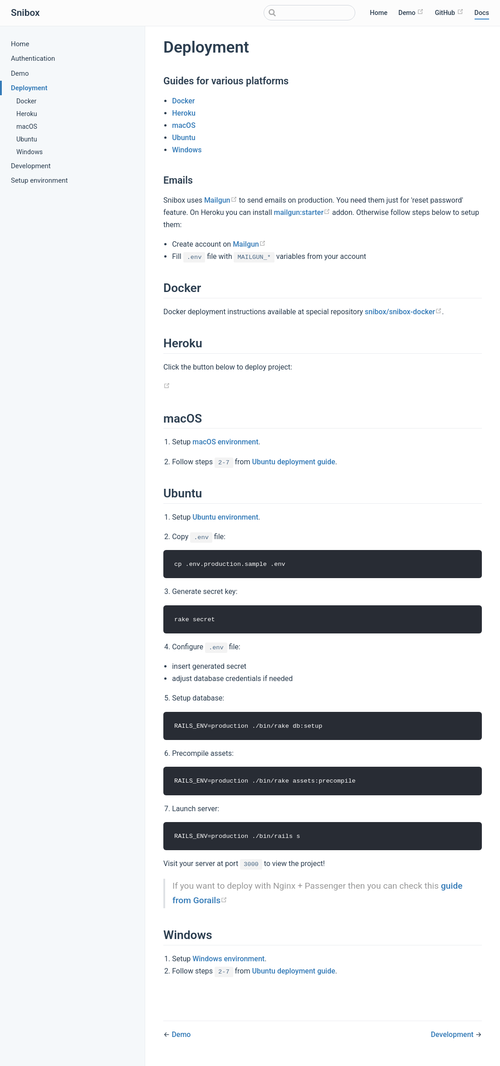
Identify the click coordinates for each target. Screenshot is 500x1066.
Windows (29, 152)
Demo (411, 12)
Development (31, 166)
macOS (26, 126)
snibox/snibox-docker (403, 311)
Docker (26, 101)
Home (378, 13)
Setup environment (39, 180)
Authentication (33, 58)
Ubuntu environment (225, 517)
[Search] (309, 12)
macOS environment (225, 442)
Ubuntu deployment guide (293, 462)
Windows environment (228, 960)
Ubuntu (26, 139)
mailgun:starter (302, 212)
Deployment (29, 88)
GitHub (449, 12)
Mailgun (220, 200)
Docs (482, 13)
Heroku (26, 113)
